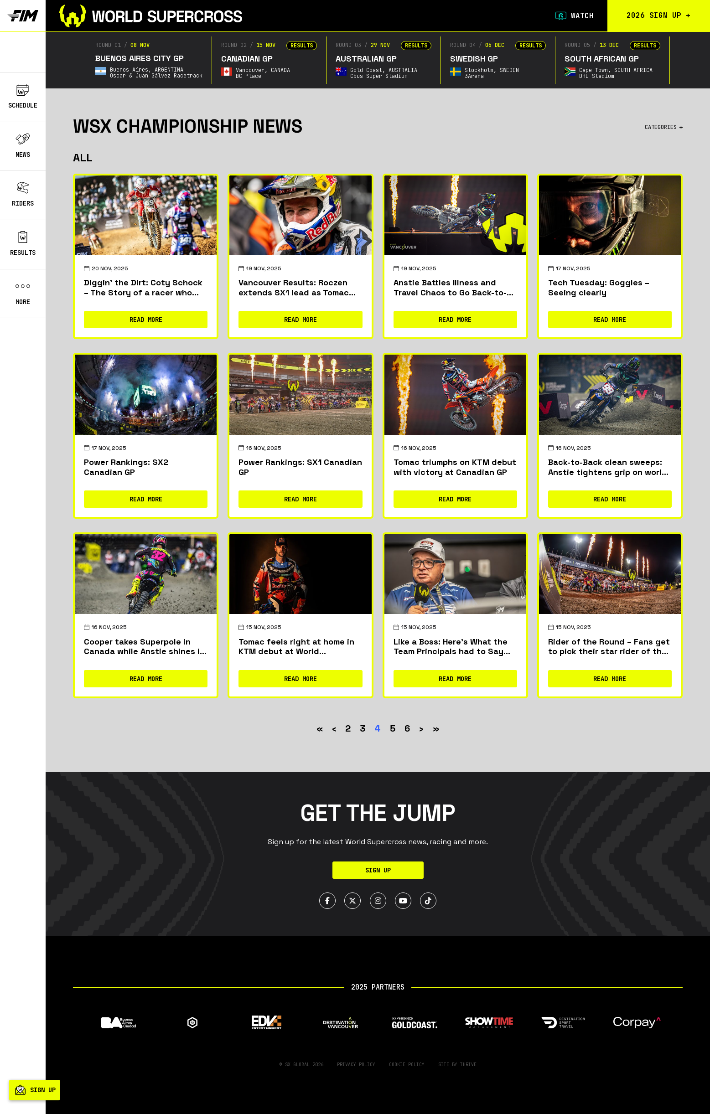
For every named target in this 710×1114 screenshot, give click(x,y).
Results (23, 244)
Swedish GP (473, 58)
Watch (572, 16)
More (23, 293)
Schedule (22, 96)
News (23, 146)
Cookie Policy (407, 1065)
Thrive (468, 1065)
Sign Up (378, 870)
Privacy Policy (356, 1065)
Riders (23, 194)
